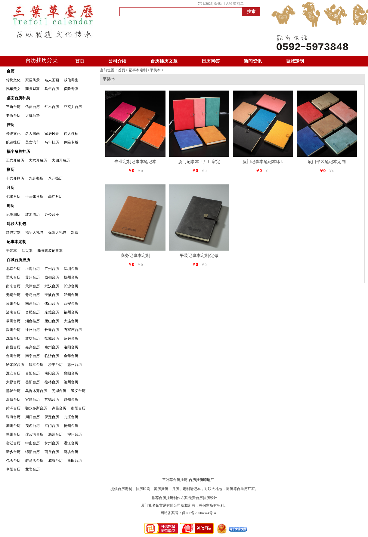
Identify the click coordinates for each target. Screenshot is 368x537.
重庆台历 (13, 277)
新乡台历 (13, 452)
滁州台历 (55, 434)
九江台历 (71, 417)
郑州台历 (71, 295)
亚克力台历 (73, 107)
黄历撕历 (161, 489)
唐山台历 (52, 321)
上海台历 (32, 269)
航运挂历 (13, 142)
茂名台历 (32, 426)
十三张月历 (34, 196)
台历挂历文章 (164, 61)
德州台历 (71, 426)
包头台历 (13, 460)
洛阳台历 (71, 347)
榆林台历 (52, 382)
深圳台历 (71, 269)
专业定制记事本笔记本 (135, 161)
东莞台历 (52, 312)
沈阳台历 (13, 338)
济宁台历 (55, 365)
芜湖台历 (59, 391)
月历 (10, 187)
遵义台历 (78, 391)
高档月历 (55, 196)
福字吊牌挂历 (18, 151)
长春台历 (52, 330)
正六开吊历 (15, 160)
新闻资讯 (253, 61)
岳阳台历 (32, 382)
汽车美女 (13, 89)
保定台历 (52, 417)
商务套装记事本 (50, 250)
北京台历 (13, 269)
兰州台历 (13, 434)
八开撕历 (55, 178)
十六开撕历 (15, 178)
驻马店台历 (34, 460)
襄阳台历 (71, 373)
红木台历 (52, 107)
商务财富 (32, 89)
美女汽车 (32, 142)
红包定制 (13, 232)
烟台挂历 (32, 321)
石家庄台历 (73, 330)
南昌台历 (13, 347)
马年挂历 (52, 142)
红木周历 (32, 214)
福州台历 (71, 312)
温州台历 (13, 330)
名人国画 (52, 80)
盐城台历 (52, 338)
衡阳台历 (78, 408)
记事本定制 (16, 241)
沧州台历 (71, 382)
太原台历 (13, 382)
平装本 (11, 250)
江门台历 (52, 426)
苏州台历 (32, 277)
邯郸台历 (13, 391)
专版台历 (13, 115)
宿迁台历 (13, 443)
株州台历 (52, 443)
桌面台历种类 (18, 98)
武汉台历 (52, 286)
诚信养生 (71, 80)
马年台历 (52, 89)
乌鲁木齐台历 (36, 391)
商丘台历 (52, 452)
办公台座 (52, 214)
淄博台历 (13, 399)
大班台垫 (32, 115)
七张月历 (13, 196)
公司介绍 (117, 61)
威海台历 (55, 460)
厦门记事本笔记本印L (263, 161)
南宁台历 (32, 356)
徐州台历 (32, 330)
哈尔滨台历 (15, 365)
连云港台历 (34, 434)
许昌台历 (59, 408)
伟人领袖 (71, 133)
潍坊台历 (32, 338)
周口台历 (32, 417)
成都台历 (52, 277)
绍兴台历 (71, 338)
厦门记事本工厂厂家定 (199, 161)
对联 (74, 232)
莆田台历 (74, 460)
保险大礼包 (57, 232)
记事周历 (13, 214)
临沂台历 (52, 356)
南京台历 (13, 286)
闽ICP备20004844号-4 (199, 513)
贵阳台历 (32, 373)
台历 (10, 71)
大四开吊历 (61, 160)
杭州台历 (71, 277)
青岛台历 (32, 295)
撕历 (10, 169)
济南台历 (13, 312)
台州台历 (13, 356)
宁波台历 (52, 295)
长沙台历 (71, 286)
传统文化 (13, 80)
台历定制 (125, 489)
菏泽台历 (13, 408)
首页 (79, 61)
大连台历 (71, 321)
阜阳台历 (13, 469)
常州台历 (13, 321)
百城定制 (295, 61)
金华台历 (71, 356)
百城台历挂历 (18, 260)
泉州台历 (13, 303)
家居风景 (32, 80)
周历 (10, 205)
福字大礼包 (34, 232)
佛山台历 (52, 303)
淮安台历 (13, 373)
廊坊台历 (71, 452)
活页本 (27, 250)
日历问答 (211, 61)
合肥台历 (32, 312)
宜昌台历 (32, 399)
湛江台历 (71, 443)
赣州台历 (71, 399)
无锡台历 (13, 295)
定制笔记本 (192, 489)
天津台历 (32, 286)
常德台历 (52, 399)
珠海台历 (13, 417)
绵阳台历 (32, 452)
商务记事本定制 (135, 255)
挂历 (10, 124)
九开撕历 (36, 178)
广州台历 (52, 269)
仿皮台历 (32, 107)
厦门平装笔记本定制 (327, 161)
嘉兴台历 (32, 347)
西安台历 (71, 303)
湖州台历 (13, 426)
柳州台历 (74, 434)
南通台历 (32, 303)
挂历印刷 (143, 489)
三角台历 (13, 107)
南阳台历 (52, 373)
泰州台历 (52, 347)
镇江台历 (36, 365)
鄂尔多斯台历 (36, 408)
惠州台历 (74, 365)
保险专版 (71, 89)
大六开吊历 (38, 160)
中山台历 (32, 443)
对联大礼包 (16, 223)
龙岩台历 (32, 469)
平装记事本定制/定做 (199, 255)
